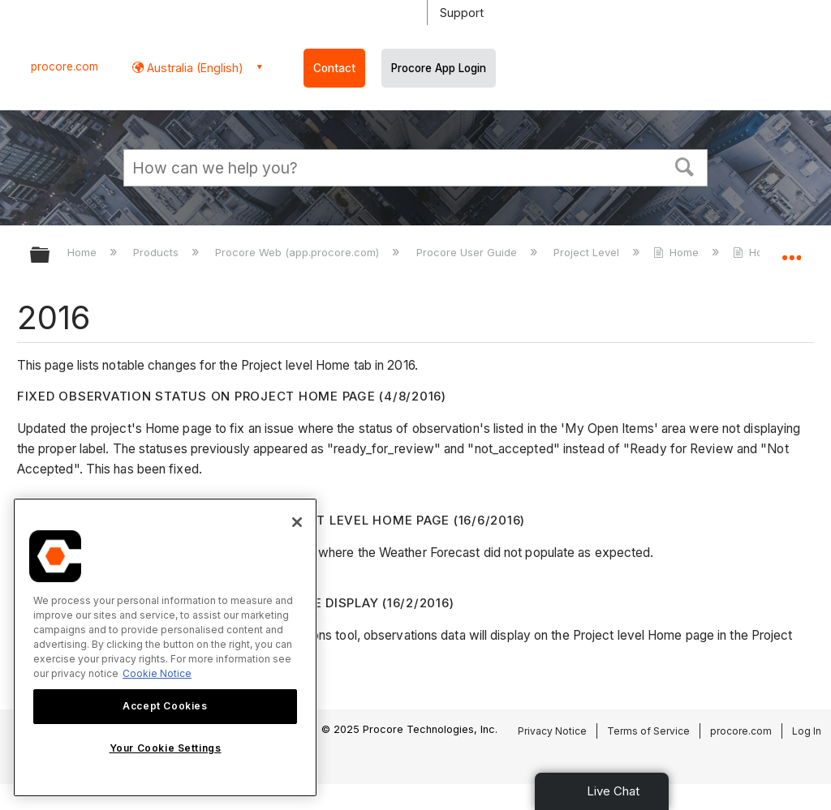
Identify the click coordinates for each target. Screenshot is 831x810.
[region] (165, 647)
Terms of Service (648, 731)
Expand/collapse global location (791, 249)
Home (83, 252)
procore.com (64, 66)
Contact (334, 68)
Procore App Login (438, 68)
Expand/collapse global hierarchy (50, 256)
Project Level (587, 252)
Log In (806, 731)
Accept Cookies (165, 706)
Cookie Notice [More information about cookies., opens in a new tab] (157, 673)
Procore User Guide (468, 252)
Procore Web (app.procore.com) (298, 252)
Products (157, 252)
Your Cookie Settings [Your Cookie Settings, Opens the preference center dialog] (166, 748)
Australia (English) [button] (193, 68)
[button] (685, 165)
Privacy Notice (552, 731)
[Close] (297, 522)
